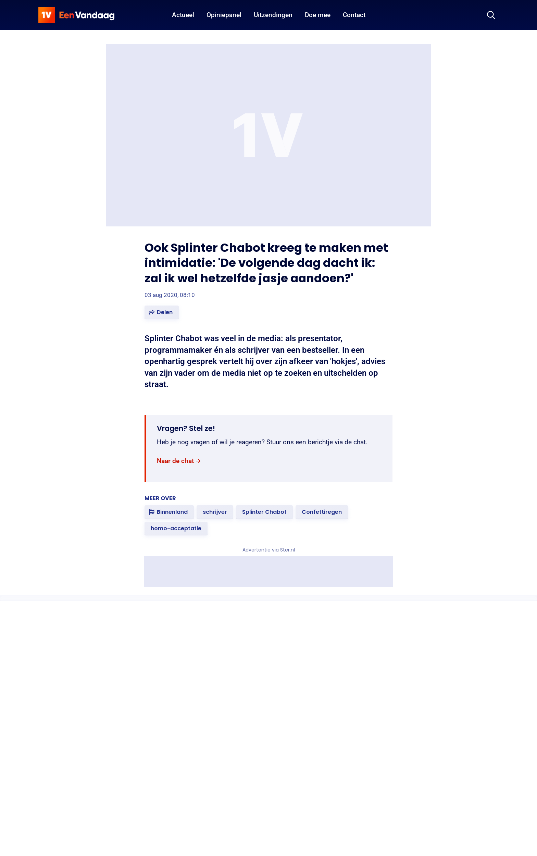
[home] (76, 15)
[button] (162, 312)
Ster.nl (287, 549)
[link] (179, 461)
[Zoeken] (491, 15)
